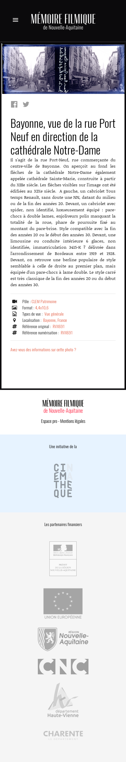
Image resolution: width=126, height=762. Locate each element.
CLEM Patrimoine (44, 301)
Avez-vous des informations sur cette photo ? (43, 349)
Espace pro (49, 421)
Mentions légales (72, 421)
